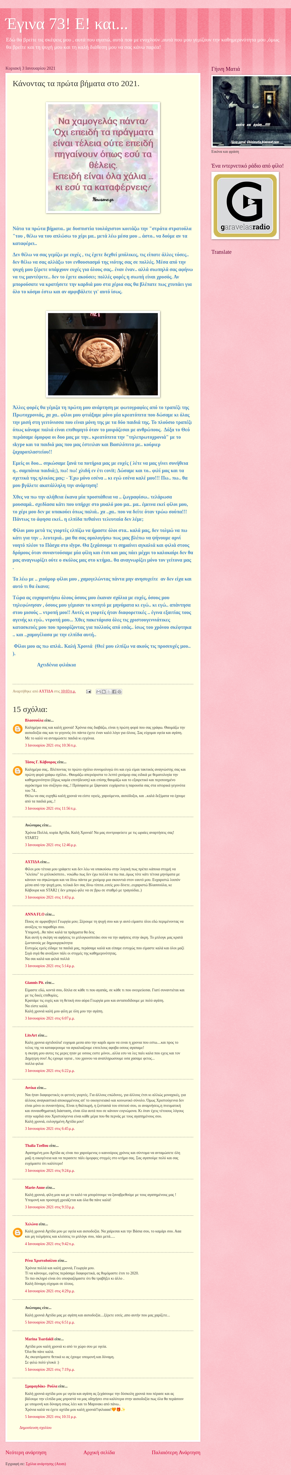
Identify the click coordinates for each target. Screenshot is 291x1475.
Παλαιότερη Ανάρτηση (176, 1452)
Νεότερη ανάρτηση (25, 1452)
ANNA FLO (34, 914)
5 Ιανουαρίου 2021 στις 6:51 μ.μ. (50, 1322)
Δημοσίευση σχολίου (35, 1428)
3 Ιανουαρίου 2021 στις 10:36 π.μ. (51, 745)
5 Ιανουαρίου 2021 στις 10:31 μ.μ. (51, 1417)
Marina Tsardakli (39, 1339)
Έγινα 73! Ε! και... (66, 24)
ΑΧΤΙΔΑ (32, 862)
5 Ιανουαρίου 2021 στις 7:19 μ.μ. (50, 1369)
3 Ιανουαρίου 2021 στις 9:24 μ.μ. (50, 1171)
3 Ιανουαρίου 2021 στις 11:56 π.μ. (51, 808)
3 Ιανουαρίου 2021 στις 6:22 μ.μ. (50, 1071)
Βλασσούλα (34, 720)
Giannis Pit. (34, 983)
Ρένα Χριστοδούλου (41, 1261)
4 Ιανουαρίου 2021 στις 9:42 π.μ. (50, 1244)
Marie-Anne (35, 1188)
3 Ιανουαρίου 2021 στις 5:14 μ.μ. (50, 966)
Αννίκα (30, 1088)
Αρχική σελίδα (99, 1452)
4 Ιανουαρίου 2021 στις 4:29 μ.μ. (50, 1291)
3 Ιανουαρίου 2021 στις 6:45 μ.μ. (50, 1129)
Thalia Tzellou (36, 1146)
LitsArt (31, 1035)
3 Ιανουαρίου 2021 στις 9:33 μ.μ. (50, 1207)
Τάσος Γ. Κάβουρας (40, 762)
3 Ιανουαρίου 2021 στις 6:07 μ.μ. (50, 1018)
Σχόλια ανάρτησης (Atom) (46, 1464)
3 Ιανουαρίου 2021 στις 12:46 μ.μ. (51, 845)
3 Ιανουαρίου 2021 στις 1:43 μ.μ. (50, 897)
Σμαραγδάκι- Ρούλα (41, 1386)
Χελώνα (31, 1224)
